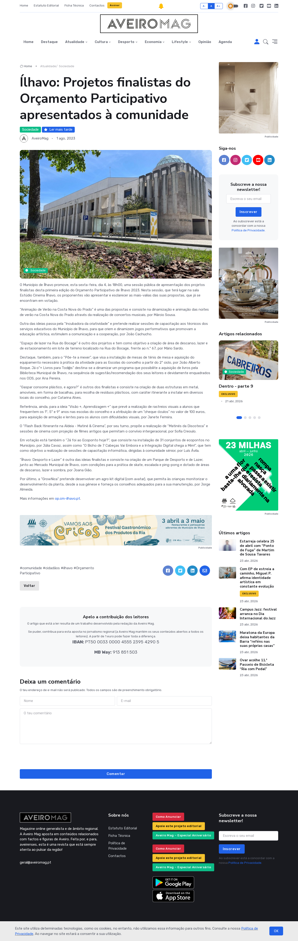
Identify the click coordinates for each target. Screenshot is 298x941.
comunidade (32, 568)
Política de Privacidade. (248, 230)
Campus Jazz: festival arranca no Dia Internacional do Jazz (258, 614)
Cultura (101, 42)
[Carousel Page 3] (250, 417)
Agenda (225, 42)
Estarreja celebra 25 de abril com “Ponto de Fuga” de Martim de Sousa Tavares (257, 548)
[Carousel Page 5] (259, 417)
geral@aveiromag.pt (35, 862)
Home (24, 5)
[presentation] (116, 756)
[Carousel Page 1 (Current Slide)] (239, 417)
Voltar (29, 586)
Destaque (49, 42)
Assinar (115, 5)
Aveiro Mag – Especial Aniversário (183, 835)
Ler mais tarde (58, 129)
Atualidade (74, 42)
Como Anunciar (168, 816)
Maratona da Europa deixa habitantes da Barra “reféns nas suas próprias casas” (257, 639)
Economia (153, 42)
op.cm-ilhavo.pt (67, 498)
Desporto (126, 42)
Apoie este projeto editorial (179, 826)
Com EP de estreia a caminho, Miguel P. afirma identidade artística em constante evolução (257, 578)
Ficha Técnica (74, 5)
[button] (265, 42)
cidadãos (52, 568)
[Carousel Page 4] (254, 417)
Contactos (97, 5)
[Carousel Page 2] (245, 417)
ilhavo (68, 568)
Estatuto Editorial (46, 5)
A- (204, 6)
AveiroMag (40, 138)
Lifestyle (180, 42)
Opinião (204, 42)
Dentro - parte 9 (236, 386)
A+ (218, 6)
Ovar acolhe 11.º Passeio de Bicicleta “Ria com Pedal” (257, 664)
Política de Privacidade (117, 846)
